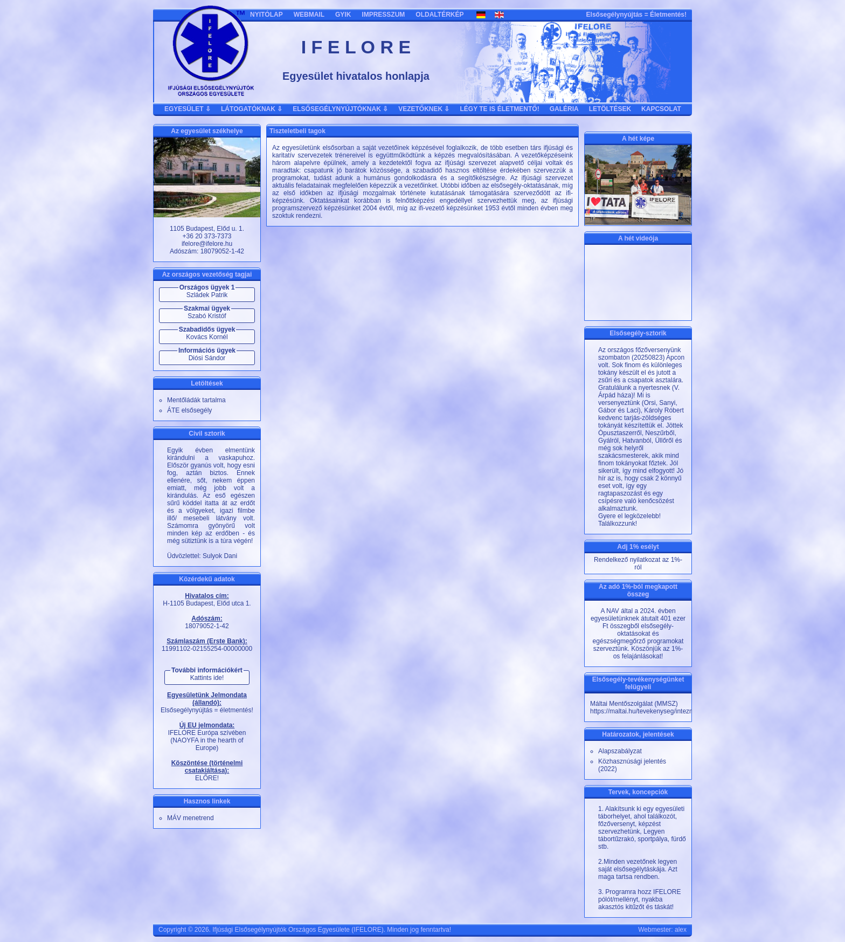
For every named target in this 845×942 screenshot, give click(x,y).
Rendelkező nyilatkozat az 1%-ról (638, 563)
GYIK (343, 14)
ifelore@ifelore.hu (207, 243)
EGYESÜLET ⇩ (187, 109)
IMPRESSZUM (383, 14)
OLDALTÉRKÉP (439, 14)
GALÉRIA (564, 109)
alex (681, 929)
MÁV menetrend (190, 818)
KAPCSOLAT (661, 109)
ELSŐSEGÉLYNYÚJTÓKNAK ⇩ (340, 109)
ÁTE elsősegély (189, 410)
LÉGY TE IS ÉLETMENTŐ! (499, 109)
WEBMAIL (309, 14)
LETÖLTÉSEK (610, 109)
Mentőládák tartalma (196, 400)
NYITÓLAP (266, 14)
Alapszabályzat (620, 751)
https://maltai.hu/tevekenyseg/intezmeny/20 (652, 711)
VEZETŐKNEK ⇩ (423, 109)
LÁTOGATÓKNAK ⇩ (251, 109)
